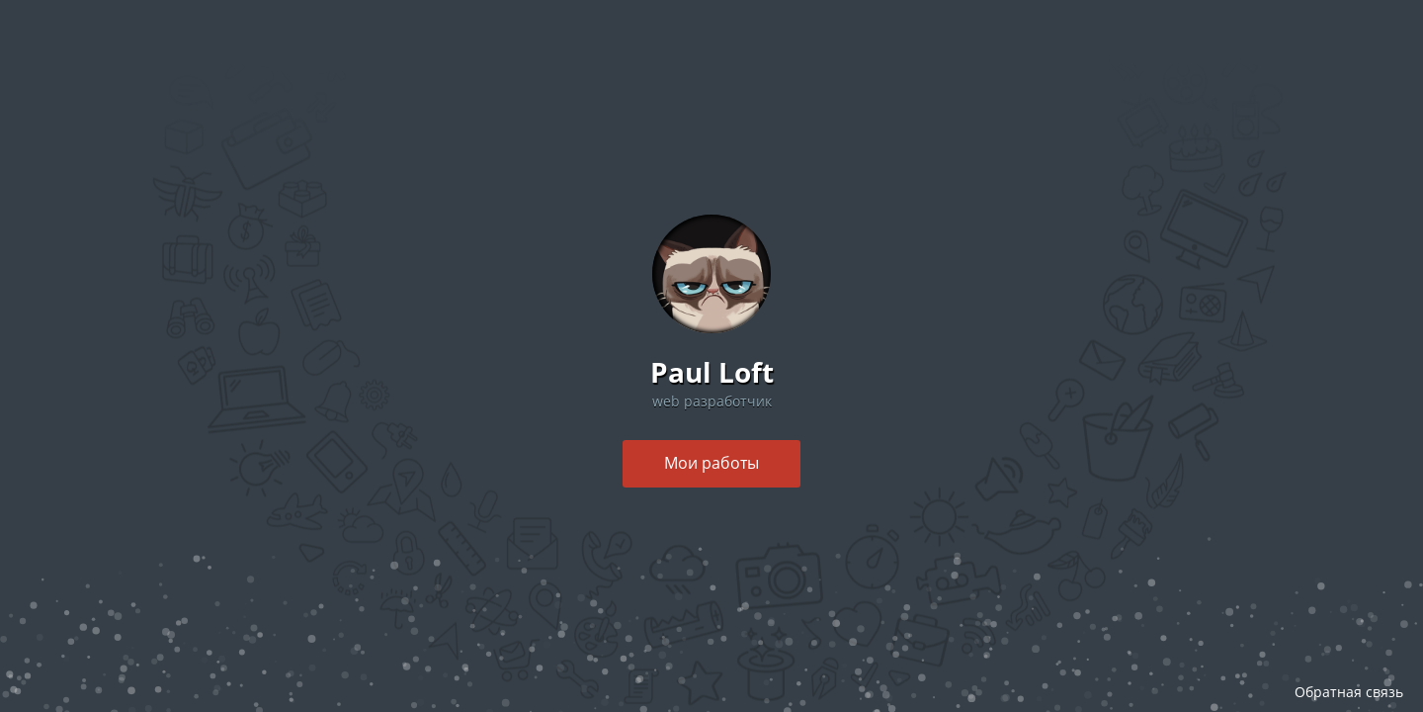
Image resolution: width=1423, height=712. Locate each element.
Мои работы (711, 463)
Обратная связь (1349, 691)
